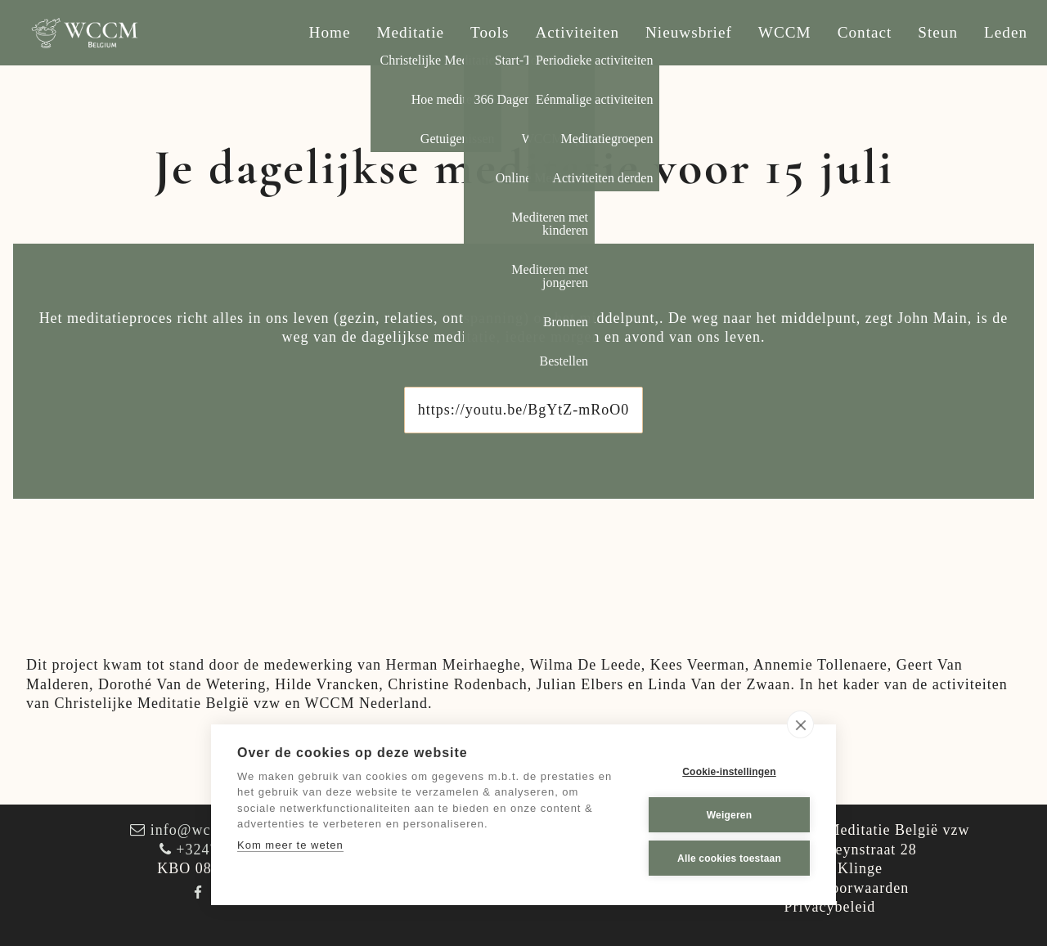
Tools (489, 32)
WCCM (784, 32)
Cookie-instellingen (728, 772)
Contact (865, 32)
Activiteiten (577, 32)
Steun (938, 32)
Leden (1005, 32)
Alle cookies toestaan (729, 858)
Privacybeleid (829, 907)
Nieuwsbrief (688, 32)
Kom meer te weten (290, 845)
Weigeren (729, 815)
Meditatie (411, 32)
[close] (800, 724)
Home (330, 32)
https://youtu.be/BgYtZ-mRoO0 (524, 409)
